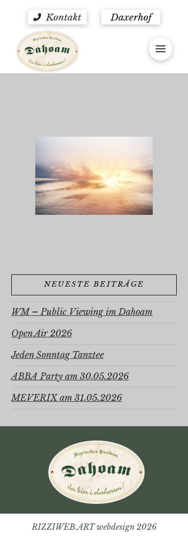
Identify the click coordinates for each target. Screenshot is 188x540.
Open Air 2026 (41, 333)
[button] (57, 17)
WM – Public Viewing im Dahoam (82, 312)
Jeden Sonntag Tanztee (57, 355)
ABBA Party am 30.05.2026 (70, 376)
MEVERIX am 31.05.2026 (66, 398)
